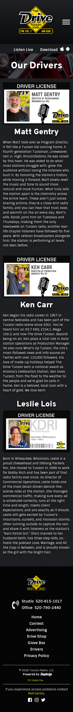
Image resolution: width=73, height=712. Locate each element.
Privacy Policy (36, 656)
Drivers (36, 649)
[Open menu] (66, 22)
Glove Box (36, 643)
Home (36, 617)
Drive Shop (36, 636)
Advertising (36, 630)
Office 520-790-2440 (41, 608)
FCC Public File (35, 680)
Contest (36, 623)
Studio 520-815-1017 (42, 601)
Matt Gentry (36, 693)
